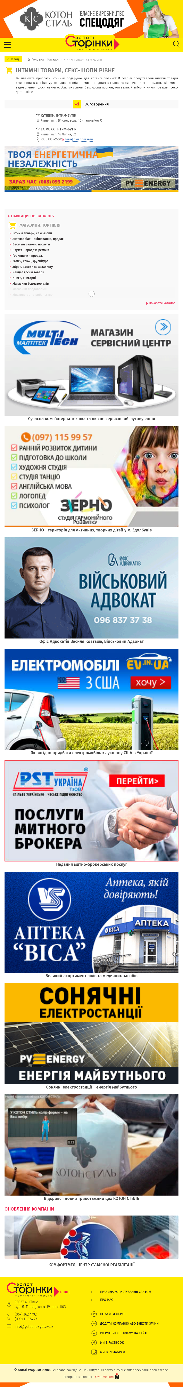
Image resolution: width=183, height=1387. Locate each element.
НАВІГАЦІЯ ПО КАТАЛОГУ (31, 216)
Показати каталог (160, 303)
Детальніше (24, 92)
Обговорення (96, 104)
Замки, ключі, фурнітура (30, 261)
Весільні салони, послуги (31, 244)
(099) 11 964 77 (26, 1319)
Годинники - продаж (27, 255)
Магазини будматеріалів (30, 283)
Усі (76, 104)
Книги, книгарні (24, 278)
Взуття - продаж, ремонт (30, 250)
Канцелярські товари (28, 272)
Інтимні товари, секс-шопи (32, 233)
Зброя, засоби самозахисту (32, 266)
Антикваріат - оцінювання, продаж (38, 239)
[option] (91, 1244)
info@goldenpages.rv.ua (34, 1326)
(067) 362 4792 (26, 1314)
